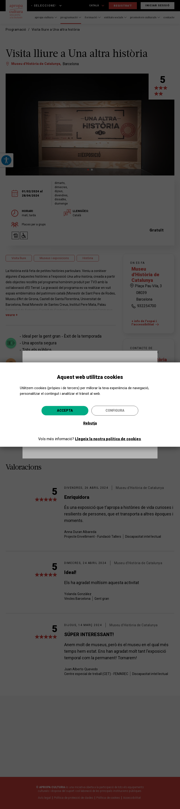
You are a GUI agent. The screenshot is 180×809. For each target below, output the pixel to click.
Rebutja (90, 423)
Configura (114, 410)
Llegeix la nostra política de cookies (108, 439)
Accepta (65, 410)
